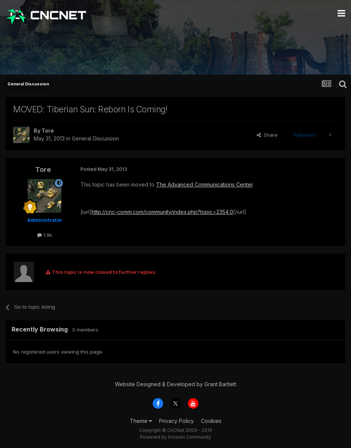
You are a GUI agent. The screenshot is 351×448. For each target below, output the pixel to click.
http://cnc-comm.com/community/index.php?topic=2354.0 (162, 212)
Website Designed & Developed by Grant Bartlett (175, 384)
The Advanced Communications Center (204, 184)
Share (267, 135)
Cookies (211, 421)
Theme (141, 421)
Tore (48, 130)
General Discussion (95, 138)
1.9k (44, 235)
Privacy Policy (176, 421)
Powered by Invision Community (175, 437)
